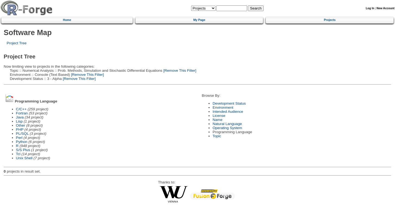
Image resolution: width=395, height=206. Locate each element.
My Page (199, 19)
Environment (223, 107)
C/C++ (21, 109)
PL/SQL (22, 134)
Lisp (19, 121)
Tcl (18, 154)
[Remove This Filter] (179, 70)
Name (217, 120)
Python (21, 142)
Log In (370, 8)
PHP (20, 129)
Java (20, 117)
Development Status (229, 103)
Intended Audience (228, 112)
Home (67, 19)
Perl (19, 138)
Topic (217, 136)
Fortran (22, 113)
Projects (330, 19)
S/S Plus (23, 150)
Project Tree (17, 43)
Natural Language (227, 124)
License (219, 116)
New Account (385, 8)
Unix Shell (24, 158)
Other (20, 125)
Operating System (227, 128)
